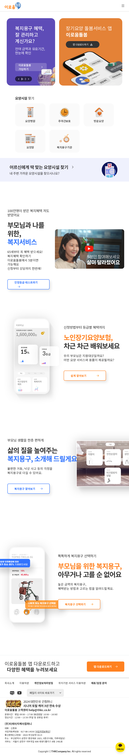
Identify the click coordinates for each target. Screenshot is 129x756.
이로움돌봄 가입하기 (24, 67)
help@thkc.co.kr (40, 710)
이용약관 (24, 683)
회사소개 (9, 683)
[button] (18, 79)
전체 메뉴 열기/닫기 (123, 5)
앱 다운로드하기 (80, 44)
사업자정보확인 (43, 731)
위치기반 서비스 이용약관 (72, 683)
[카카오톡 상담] (120, 747)
